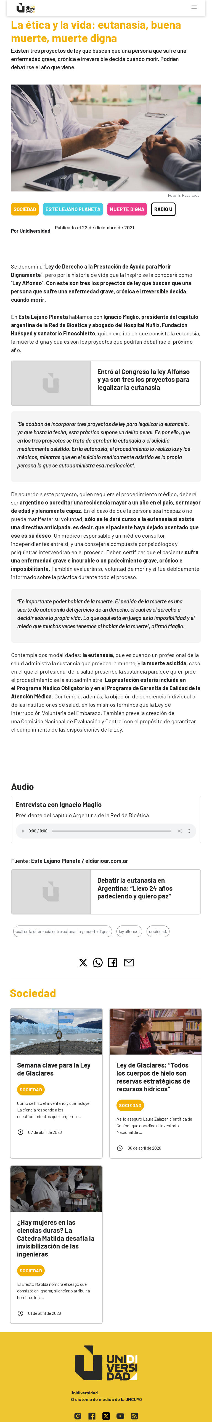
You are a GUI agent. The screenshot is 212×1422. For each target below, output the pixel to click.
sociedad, (158, 931)
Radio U (163, 209)
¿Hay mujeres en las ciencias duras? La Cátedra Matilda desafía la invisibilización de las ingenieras (55, 1238)
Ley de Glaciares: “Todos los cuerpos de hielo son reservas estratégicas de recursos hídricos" (153, 1077)
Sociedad (25, 209)
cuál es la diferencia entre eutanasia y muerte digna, (63, 931)
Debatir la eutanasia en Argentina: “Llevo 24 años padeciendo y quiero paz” (135, 888)
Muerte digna (127, 209)
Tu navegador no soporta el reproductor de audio (106, 831)
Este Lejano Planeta (73, 209)
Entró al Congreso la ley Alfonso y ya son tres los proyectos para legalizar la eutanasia (143, 379)
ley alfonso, (129, 931)
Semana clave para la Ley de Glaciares (54, 1069)
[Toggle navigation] (194, 7)
